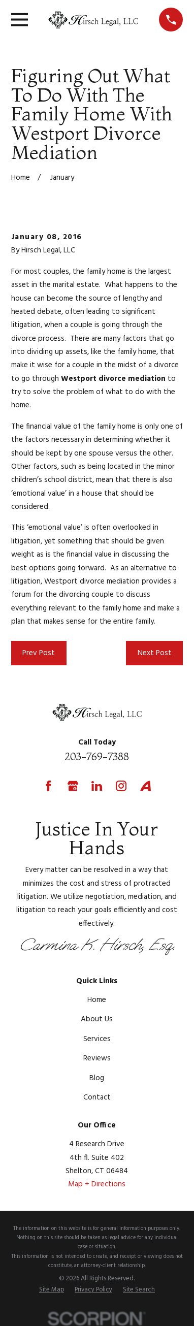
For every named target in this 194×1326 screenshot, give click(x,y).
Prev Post (38, 653)
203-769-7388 (96, 756)
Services (97, 1039)
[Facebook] (48, 786)
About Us (97, 1019)
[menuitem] (51, 1290)
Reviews (97, 1058)
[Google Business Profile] (73, 786)
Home (96, 1000)
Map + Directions (96, 1184)
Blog (96, 1078)
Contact (97, 1097)
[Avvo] (145, 786)
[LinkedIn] (96, 786)
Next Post (155, 653)
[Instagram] (121, 786)
